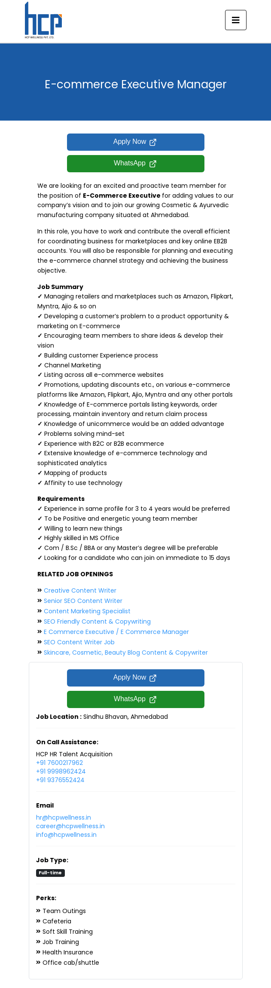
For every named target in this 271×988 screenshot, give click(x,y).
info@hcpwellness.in (66, 834)
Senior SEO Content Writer (83, 601)
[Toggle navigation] (236, 20)
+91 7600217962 (59, 762)
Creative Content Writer (80, 590)
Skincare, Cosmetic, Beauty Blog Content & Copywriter (126, 652)
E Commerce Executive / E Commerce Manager (116, 632)
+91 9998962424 (61, 771)
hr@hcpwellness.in (63, 817)
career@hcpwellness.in (70, 826)
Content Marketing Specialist (87, 611)
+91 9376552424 (60, 780)
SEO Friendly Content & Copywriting (97, 621)
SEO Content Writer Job (79, 642)
